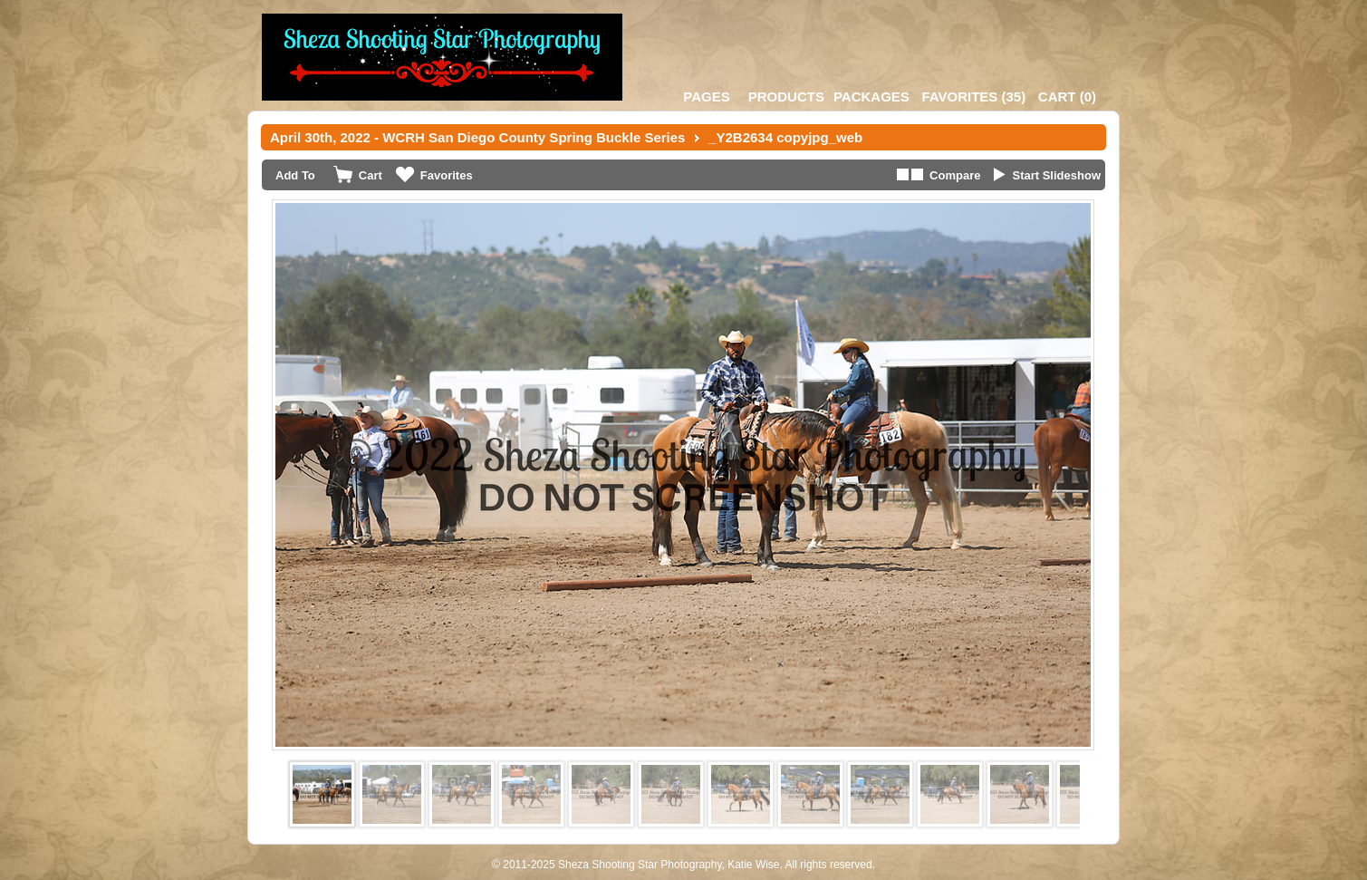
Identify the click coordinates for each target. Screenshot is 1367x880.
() (973, 96)
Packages (871, 96)
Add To (295, 175)
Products (786, 96)
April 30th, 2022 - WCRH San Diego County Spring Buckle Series (477, 137)
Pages (706, 96)
